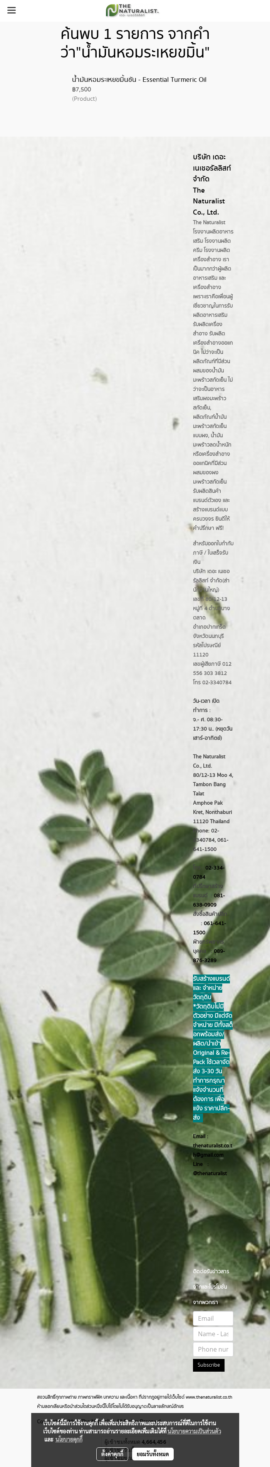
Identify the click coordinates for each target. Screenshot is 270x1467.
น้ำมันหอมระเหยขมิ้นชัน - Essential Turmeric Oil (139, 80)
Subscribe (209, 1365)
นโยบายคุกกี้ (68, 1439)
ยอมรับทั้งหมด (153, 1453)
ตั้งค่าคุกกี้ (112, 1453)
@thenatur (205, 1174)
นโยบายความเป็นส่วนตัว (194, 1431)
